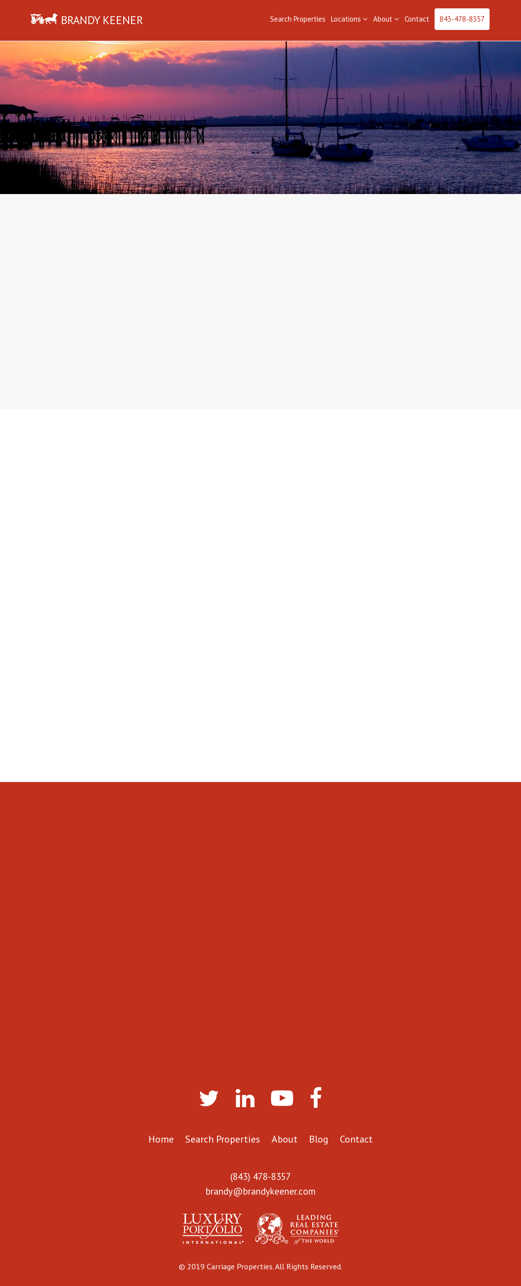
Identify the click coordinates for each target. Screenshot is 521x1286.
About (386, 19)
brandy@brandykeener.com (261, 1191)
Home (161, 1139)
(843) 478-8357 (260, 1176)
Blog (319, 1139)
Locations (349, 19)
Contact (417, 19)
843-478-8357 (462, 19)
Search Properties (298, 19)
